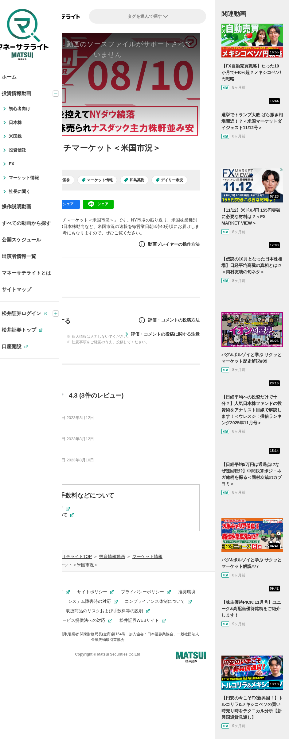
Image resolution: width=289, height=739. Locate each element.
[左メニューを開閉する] (14, 17)
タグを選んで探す (147, 16)
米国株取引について (51, 514)
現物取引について (49, 508)
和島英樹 (137, 180)
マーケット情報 (100, 180)
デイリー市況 (172, 180)
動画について (45, 521)
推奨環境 (186, 591)
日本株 (36, 180)
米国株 (64, 180)
